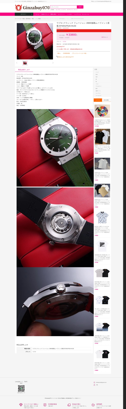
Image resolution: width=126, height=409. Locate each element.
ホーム (37, 14)
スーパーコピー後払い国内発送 (23, 18)
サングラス (98, 93)
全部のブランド (45, 14)
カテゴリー (26, 14)
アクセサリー (98, 86)
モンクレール (85, 14)
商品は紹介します (24, 69)
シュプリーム (77, 14)
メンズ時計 (38, 18)
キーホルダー (98, 95)
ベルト (97, 83)
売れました (104, 37)
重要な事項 (53, 14)
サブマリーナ (70, 9)
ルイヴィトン (61, 14)
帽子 (97, 88)
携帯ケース (98, 90)
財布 (97, 74)
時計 (33, 18)
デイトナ (75, 9)
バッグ (97, 72)
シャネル (69, 14)
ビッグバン (63, 9)
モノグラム (58, 9)
